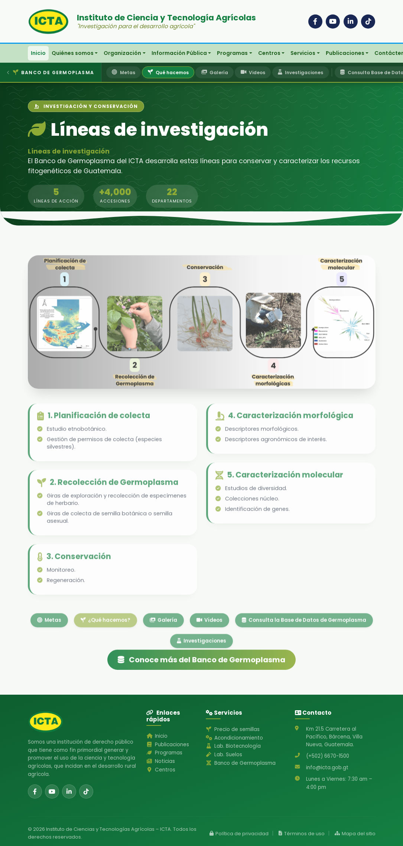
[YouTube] (333, 21)
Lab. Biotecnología (233, 746)
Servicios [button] (302, 53)
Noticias (160, 761)
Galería (163, 638)
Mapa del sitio (355, 833)
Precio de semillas (232, 729)
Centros (160, 769)
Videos (209, 638)
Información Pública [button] (179, 53)
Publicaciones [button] (345, 53)
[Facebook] (315, 21)
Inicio (38, 53)
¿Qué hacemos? (105, 638)
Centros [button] (269, 53)
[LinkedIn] (351, 21)
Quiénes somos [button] (73, 53)
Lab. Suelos (224, 754)
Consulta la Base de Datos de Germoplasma (304, 638)
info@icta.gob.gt (327, 767)
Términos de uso (302, 833)
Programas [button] (232, 53)
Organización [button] (122, 53)
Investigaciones (201, 659)
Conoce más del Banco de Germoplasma (201, 670)
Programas (164, 752)
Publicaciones (167, 744)
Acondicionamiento (234, 737)
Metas (49, 638)
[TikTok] (368, 21)
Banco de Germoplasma (240, 763)
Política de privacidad (239, 833)
